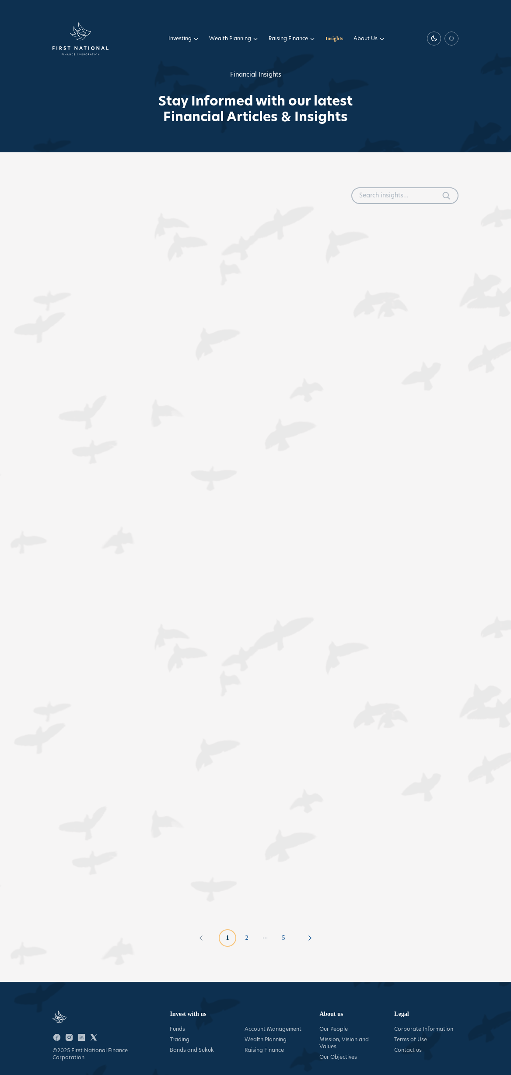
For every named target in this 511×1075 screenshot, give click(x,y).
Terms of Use (410, 1039)
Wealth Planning (233, 38)
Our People (333, 1029)
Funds (177, 1029)
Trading (179, 1039)
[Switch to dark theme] (434, 39)
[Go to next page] (309, 938)
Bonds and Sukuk (192, 1050)
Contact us (408, 1050)
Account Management (273, 1029)
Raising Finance (292, 38)
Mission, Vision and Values (344, 1043)
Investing (183, 38)
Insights (334, 38)
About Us (369, 38)
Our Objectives (338, 1057)
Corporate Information (423, 1029)
